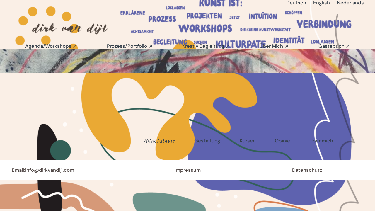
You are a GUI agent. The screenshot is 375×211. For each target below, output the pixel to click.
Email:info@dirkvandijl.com (43, 170)
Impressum (188, 170)
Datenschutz (307, 170)
